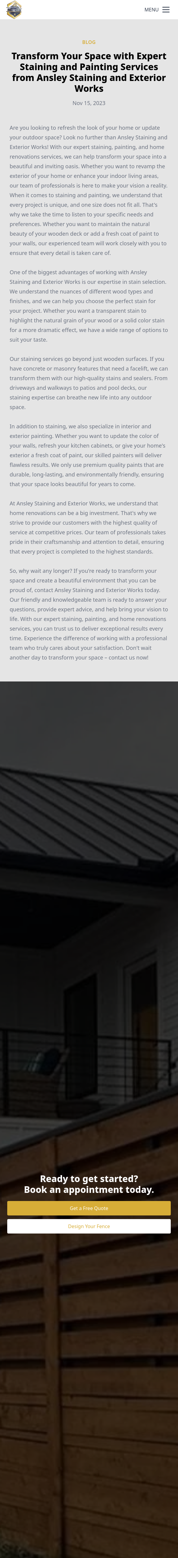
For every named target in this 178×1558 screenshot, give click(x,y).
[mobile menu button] (166, 9)
